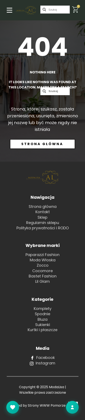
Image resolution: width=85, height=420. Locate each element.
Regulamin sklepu (42, 222)
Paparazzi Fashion (42, 254)
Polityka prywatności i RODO (42, 228)
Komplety (42, 308)
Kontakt (42, 211)
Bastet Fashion (43, 276)
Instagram (42, 363)
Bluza (42, 319)
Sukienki (42, 324)
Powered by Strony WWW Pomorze (42, 405)
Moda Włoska (42, 260)
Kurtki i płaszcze (42, 329)
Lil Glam (42, 281)
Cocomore (42, 270)
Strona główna (42, 143)
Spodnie (42, 313)
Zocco (43, 265)
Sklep (42, 217)
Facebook (42, 357)
